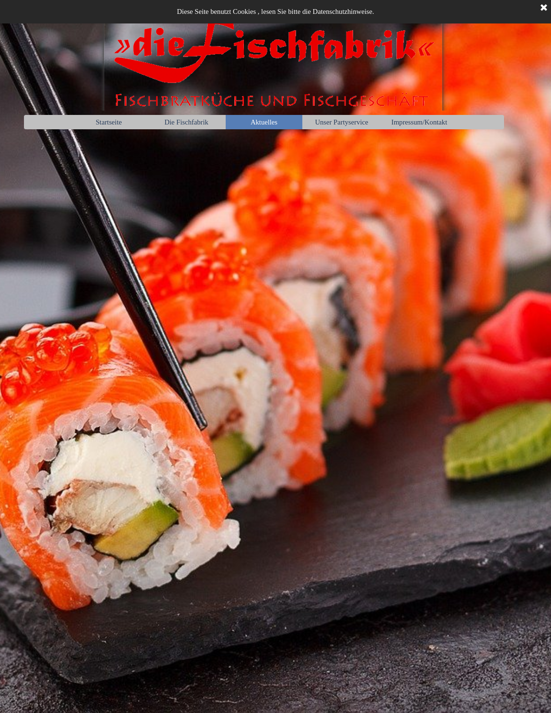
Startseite (109, 122)
